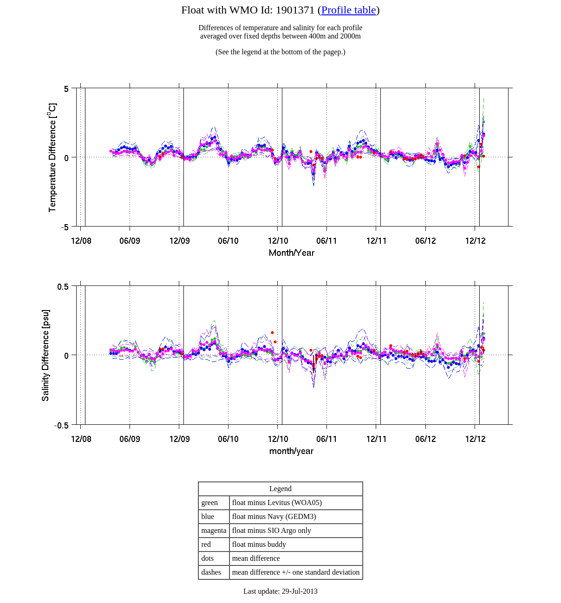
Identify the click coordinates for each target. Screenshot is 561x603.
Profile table (348, 10)
